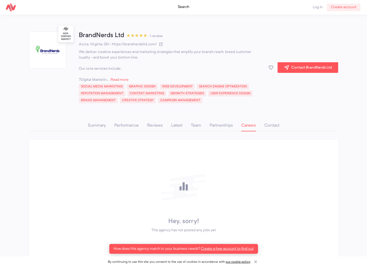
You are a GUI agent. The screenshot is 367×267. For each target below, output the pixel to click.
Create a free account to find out (227, 249)
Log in (318, 7)
